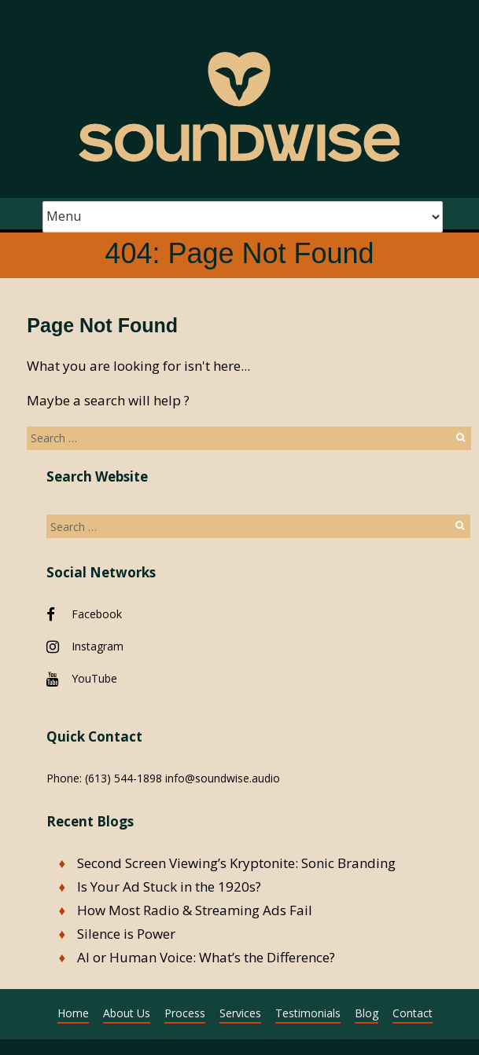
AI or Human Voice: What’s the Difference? (206, 957)
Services (240, 1013)
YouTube (94, 678)
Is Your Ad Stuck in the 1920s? (169, 886)
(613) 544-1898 (123, 778)
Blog (366, 1013)
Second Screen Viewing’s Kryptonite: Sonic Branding (236, 863)
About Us (126, 1013)
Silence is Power (126, 934)
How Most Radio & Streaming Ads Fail (194, 910)
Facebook (97, 613)
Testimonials (308, 1013)
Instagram (97, 646)
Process (184, 1013)
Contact (412, 1013)
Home (73, 1013)
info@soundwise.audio (222, 778)
